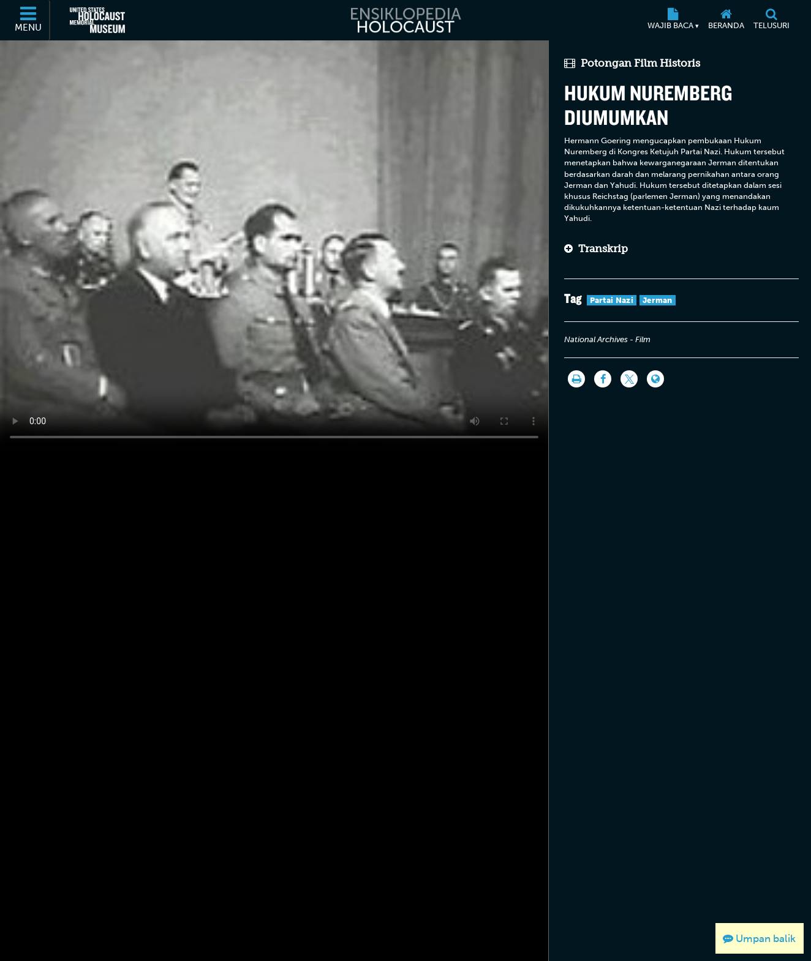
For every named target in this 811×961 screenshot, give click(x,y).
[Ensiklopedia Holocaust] (405, 20)
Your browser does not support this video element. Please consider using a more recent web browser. (274, 245)
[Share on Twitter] (629, 378)
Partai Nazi (611, 300)
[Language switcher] (655, 378)
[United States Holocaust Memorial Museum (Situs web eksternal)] (97, 20)
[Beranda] (726, 20)
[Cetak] (576, 378)
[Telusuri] (771, 20)
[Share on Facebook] (602, 378)
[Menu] (28, 20)
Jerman (658, 300)
